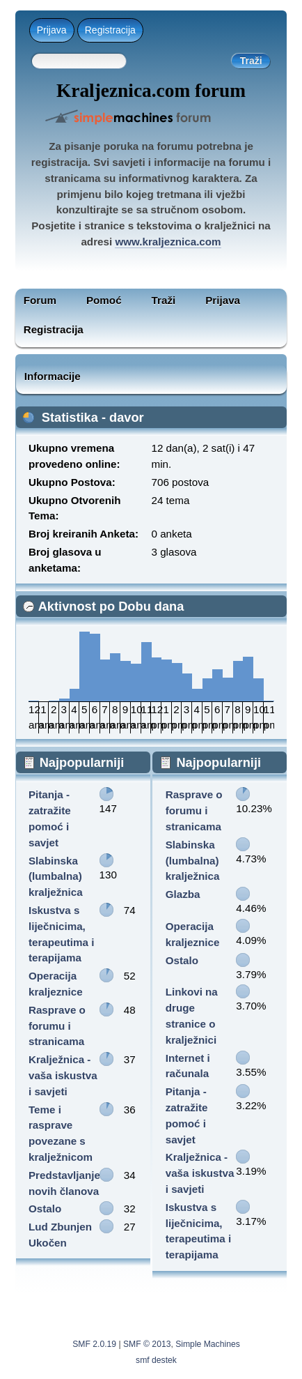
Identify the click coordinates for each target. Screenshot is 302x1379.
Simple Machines (207, 1344)
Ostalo (45, 1208)
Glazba (183, 894)
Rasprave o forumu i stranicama (57, 1026)
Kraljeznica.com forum (151, 90)
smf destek (156, 1360)
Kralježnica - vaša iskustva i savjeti (63, 1075)
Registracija (110, 30)
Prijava (52, 30)
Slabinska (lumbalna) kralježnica (56, 877)
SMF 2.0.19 (94, 1344)
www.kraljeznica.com (168, 241)
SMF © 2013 (146, 1344)
